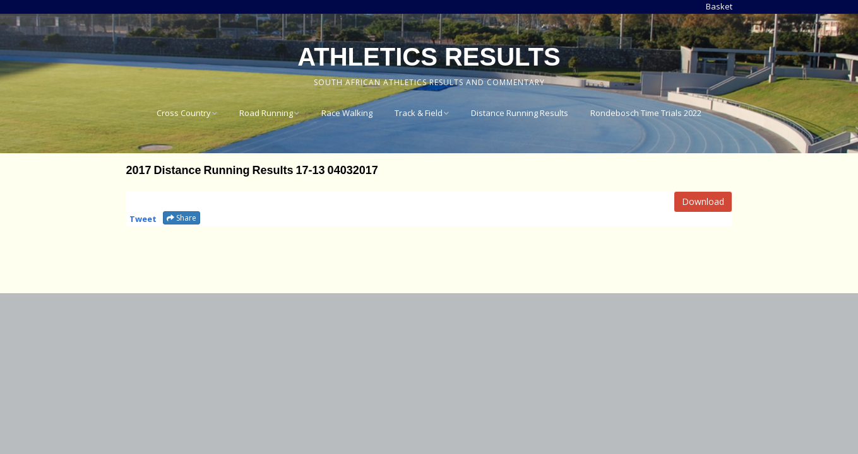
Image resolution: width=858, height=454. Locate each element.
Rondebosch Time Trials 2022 (645, 113)
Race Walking (346, 113)
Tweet (143, 218)
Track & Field (419, 113)
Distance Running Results (519, 113)
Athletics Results (428, 57)
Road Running (266, 113)
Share (181, 217)
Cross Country (184, 113)
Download (703, 201)
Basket (719, 6)
